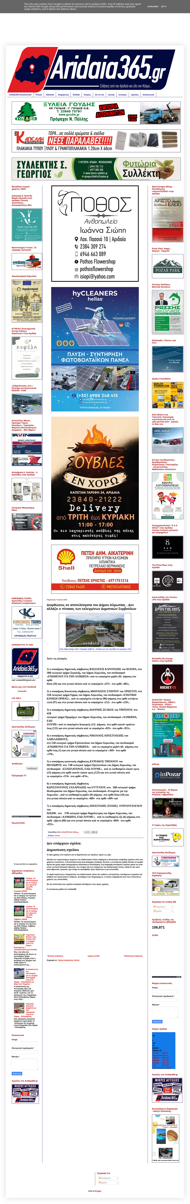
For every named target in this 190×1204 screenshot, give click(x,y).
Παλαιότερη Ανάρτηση (133, 956)
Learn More (152, 7)
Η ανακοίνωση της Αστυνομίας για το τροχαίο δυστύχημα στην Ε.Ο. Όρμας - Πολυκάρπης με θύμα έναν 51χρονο (26, 976)
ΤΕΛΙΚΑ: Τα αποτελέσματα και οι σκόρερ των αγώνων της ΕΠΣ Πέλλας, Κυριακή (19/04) (26, 885)
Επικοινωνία (148, 95)
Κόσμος (87, 95)
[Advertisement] (95, 24)
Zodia (178, 977)
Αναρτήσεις (159, 907)
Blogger (98, 1191)
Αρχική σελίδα (94, 956)
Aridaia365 (22, 691)
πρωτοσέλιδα (21, 864)
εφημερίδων (33, 864)
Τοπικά (39, 95)
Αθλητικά (50, 95)
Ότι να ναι (99, 95)
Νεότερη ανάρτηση (55, 956)
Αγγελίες (135, 95)
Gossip (111, 95)
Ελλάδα (76, 95)
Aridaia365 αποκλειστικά (20, 95)
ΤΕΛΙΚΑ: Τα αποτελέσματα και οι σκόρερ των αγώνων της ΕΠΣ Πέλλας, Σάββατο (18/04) (26, 913)
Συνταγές (123, 95)
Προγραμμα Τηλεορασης (20, 816)
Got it (163, 7)
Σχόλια (158, 911)
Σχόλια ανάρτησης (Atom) (69, 960)
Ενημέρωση (63, 95)
